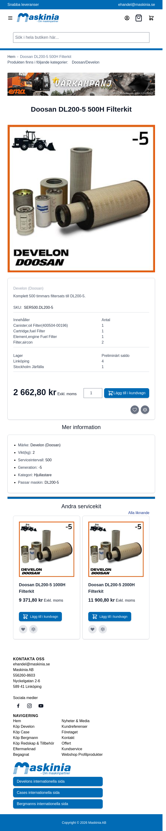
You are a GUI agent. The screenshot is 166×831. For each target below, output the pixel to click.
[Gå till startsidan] (11, 57)
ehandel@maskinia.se (136, 5)
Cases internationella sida (38, 793)
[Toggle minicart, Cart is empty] (151, 18)
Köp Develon (24, 726)
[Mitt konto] (127, 18)
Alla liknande (138, 513)
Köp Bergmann (25, 738)
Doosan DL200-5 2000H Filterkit (111, 588)
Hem (17, 721)
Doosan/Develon (85, 62)
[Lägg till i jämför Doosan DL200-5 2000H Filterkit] (103, 629)
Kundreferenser (74, 726)
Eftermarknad (24, 749)
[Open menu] (10, 18)
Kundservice (72, 749)
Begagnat (21, 754)
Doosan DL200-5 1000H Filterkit (42, 588)
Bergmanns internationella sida (42, 804)
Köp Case (21, 732)
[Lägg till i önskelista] (135, 409)
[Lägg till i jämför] (145, 409)
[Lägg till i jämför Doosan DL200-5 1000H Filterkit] (33, 629)
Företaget (70, 732)
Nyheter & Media (75, 721)
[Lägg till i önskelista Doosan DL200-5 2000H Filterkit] (92, 629)
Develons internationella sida (41, 781)
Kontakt (68, 738)
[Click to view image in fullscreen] (81, 198)
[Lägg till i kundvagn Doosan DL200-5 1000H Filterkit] (40, 616)
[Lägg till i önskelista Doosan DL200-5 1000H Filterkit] (23, 629)
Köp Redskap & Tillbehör (33, 743)
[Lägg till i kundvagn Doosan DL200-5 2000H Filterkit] (109, 616)
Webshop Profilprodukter (82, 754)
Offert (66, 743)
